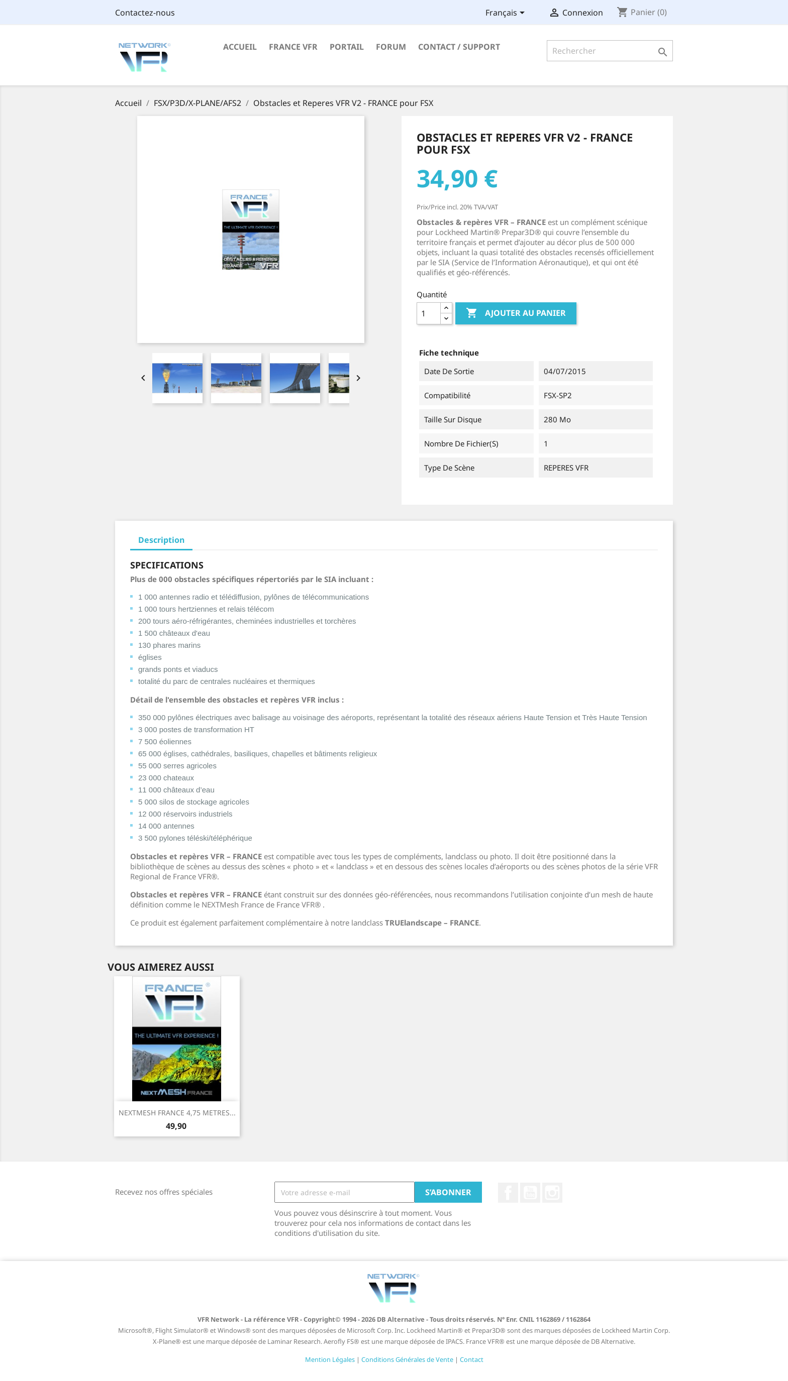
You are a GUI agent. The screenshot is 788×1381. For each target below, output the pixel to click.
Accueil (240, 46)
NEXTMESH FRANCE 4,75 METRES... (177, 1112)
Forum (391, 46)
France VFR (293, 46)
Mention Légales (330, 1359)
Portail (347, 46)
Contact (471, 1359)
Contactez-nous (145, 12)
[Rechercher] (610, 50)
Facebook (508, 1193)
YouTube (530, 1193)
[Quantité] (429, 313)
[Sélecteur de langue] (506, 14)
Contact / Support (459, 46)
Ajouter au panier (516, 313)
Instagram (552, 1193)
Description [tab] (161, 539)
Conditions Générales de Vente (407, 1359)
